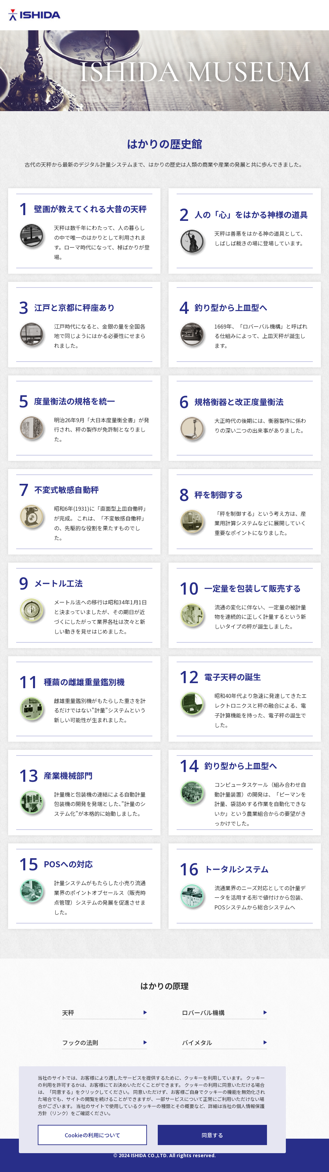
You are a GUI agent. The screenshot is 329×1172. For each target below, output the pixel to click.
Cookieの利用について (92, 1135)
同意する (212, 1135)
